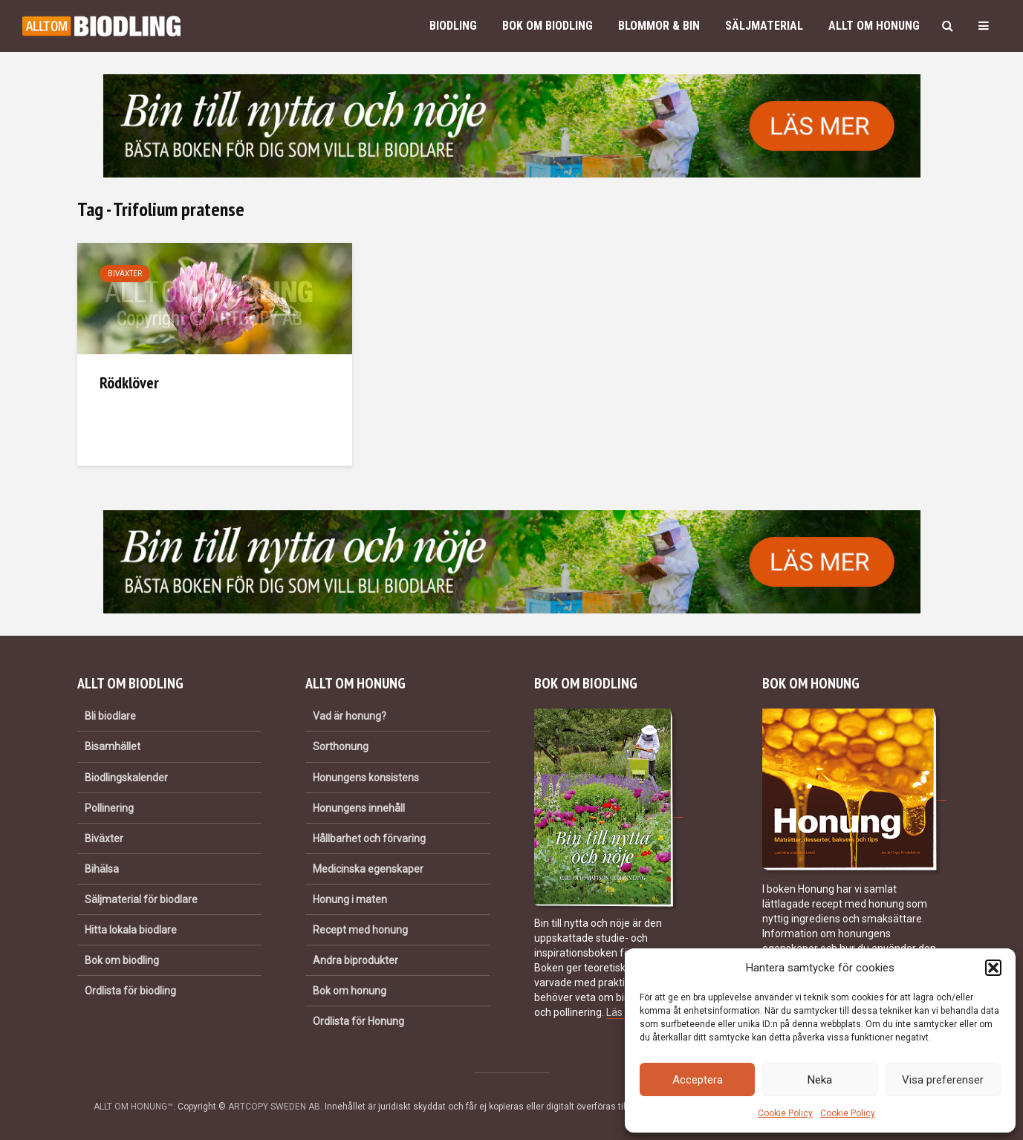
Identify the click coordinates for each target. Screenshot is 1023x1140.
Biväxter (125, 274)
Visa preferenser (943, 1080)
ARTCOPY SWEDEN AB (274, 1106)
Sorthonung (340, 746)
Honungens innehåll (359, 808)
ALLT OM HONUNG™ (133, 1106)
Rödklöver (129, 382)
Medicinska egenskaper (368, 869)
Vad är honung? (349, 716)
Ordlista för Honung (358, 1021)
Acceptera (697, 1080)
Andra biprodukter (355, 960)
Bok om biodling (547, 26)
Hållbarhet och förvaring (369, 838)
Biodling (453, 26)
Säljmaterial (764, 26)
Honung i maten (350, 899)
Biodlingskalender (126, 778)
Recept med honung (360, 930)
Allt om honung (874, 26)
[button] (993, 967)
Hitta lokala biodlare (131, 930)
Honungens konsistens (366, 778)
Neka (820, 1080)
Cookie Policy (785, 1113)
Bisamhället (112, 746)
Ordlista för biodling (130, 991)
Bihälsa (102, 869)
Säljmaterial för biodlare (141, 899)
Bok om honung (349, 991)
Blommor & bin (659, 26)
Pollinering (109, 808)
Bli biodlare (110, 716)
